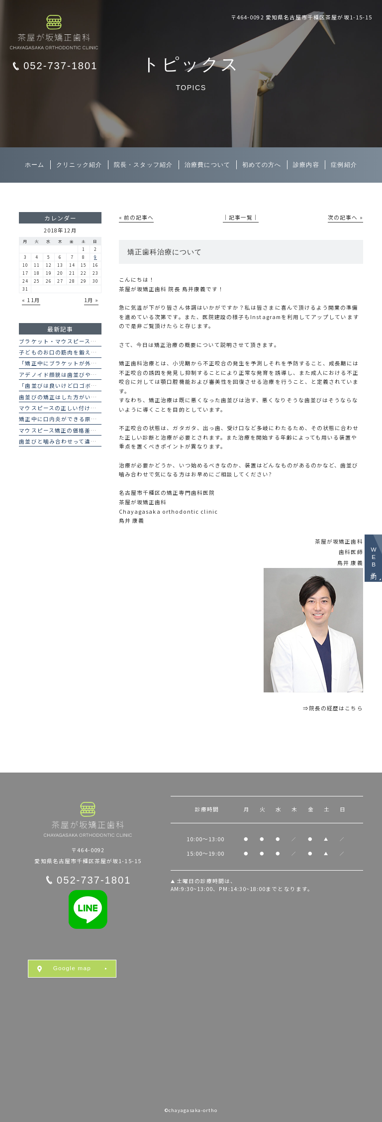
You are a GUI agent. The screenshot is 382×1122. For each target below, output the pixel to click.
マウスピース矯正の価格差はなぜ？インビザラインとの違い (100, 430)
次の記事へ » (345, 217)
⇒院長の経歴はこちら (333, 708)
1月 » (91, 300)
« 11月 (31, 300)
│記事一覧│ (241, 217)
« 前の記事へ (136, 217)
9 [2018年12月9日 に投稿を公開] (95, 257)
